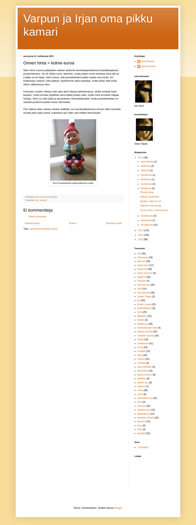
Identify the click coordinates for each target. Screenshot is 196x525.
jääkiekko (142, 316)
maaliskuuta (147, 215)
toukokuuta (147, 184)
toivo (139, 425)
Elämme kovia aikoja (150, 205)
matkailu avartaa (145, 335)
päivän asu (142, 382)
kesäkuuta (146, 179)
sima (139, 402)
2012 (141, 230)
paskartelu (142, 370)
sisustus (43, 200)
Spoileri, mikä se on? (150, 201)
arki (139, 253)
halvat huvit (143, 265)
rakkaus (141, 386)
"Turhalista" (143, 447)
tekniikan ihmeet (145, 417)
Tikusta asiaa (147, 192)
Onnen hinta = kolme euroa (154, 210)
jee (37, 200)
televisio (141, 421)
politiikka (141, 378)
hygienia (141, 277)
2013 (141, 157)
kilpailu (140, 320)
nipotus (141, 359)
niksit (139, 355)
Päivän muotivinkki (149, 197)
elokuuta (145, 170)
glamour (141, 261)
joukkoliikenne (144, 308)
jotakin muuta (144, 304)
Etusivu (72, 223)
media (140, 339)
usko (139, 429)
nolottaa (141, 363)
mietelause (142, 343)
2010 (141, 239)
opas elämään (144, 367)
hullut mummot (144, 273)
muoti (140, 347)
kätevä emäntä (144, 331)
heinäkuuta (147, 175)
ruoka (140, 390)
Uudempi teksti (31, 223)
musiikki (141, 351)
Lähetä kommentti (37, 216)
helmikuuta (146, 220)
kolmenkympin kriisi (147, 327)
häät (139, 288)
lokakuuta (146, 166)
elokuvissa (142, 257)
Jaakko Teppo (144, 296)
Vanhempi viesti (114, 223)
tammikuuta (147, 224)
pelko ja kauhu (144, 374)
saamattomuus (144, 398)
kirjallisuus (142, 324)
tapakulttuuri (143, 413)
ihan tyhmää (143, 292)
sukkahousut (143, 409)
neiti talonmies (148, 66)
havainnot (142, 269)
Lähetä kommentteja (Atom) (43, 229)
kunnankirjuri (147, 61)
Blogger (118, 508)
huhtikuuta (146, 188)
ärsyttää (141, 433)
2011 (141, 235)
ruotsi (140, 394)
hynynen (141, 280)
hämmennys (143, 284)
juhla (139, 312)
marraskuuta (147, 161)
